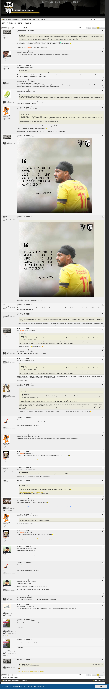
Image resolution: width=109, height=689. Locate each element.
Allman (4, 393)
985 (8, 82)
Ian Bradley (102, 683)
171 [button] (99, 27)
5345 (8, 470)
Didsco (21, 597)
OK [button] (101, 686)
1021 (8, 68)
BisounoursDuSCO (6, 115)
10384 (9, 395)
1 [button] (90, 27)
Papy (4, 424)
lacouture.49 (11, 25)
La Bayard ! (22, 81)
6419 (8, 507)
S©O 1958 (17, 25)
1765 (8, 60)
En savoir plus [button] (40, 686)
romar (4, 57)
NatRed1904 (5, 98)
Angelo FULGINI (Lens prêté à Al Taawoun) (16, 23)
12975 (9, 461)
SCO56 (21, 500)
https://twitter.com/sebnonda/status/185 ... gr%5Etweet (32, 492)
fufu (4, 65)
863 (8, 598)
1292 (8, 306)
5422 (8, 352)
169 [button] (95, 27)
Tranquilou (5, 34)
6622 (9, 118)
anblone (21, 25)
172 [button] (102, 27)
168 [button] (93, 27)
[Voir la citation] (31, 664)
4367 (8, 612)
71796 (9, 630)
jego (21, 351)
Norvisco (4, 467)
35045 (9, 589)
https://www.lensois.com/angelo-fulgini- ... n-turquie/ (30, 671)
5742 (8, 427)
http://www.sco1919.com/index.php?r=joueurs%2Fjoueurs (47, 459)
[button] (87, 28)
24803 (9, 37)
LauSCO (4, 610)
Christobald (5, 553)
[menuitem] (10, 17)
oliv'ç (4, 304)
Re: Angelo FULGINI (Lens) (25, 30)
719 (8, 101)
